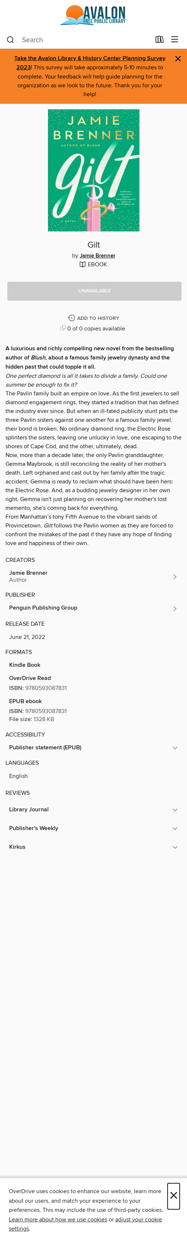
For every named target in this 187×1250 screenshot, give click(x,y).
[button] (94, 291)
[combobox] (78, 40)
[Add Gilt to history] (94, 318)
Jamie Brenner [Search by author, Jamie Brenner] (97, 256)
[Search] (10, 40)
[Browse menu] (175, 40)
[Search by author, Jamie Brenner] (93, 576)
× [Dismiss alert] (178, 58)
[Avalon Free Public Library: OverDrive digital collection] (93, 16)
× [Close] (173, 1196)
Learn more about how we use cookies (58, 1219)
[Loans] (160, 41)
